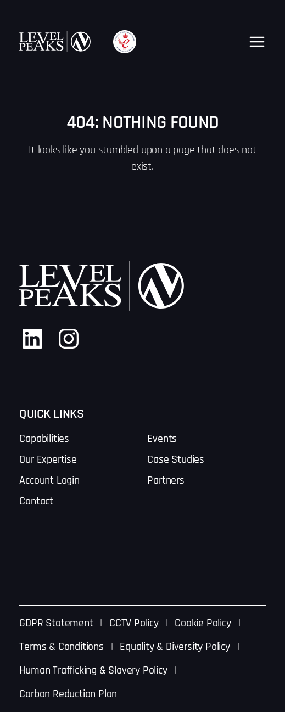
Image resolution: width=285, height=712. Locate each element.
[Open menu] (257, 42)
